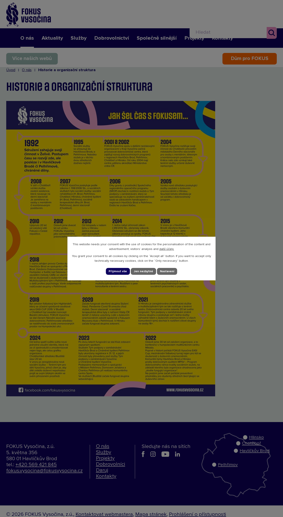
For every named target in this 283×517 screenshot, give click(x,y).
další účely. (166, 249)
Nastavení (167, 271)
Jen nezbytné (143, 271)
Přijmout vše (118, 271)
